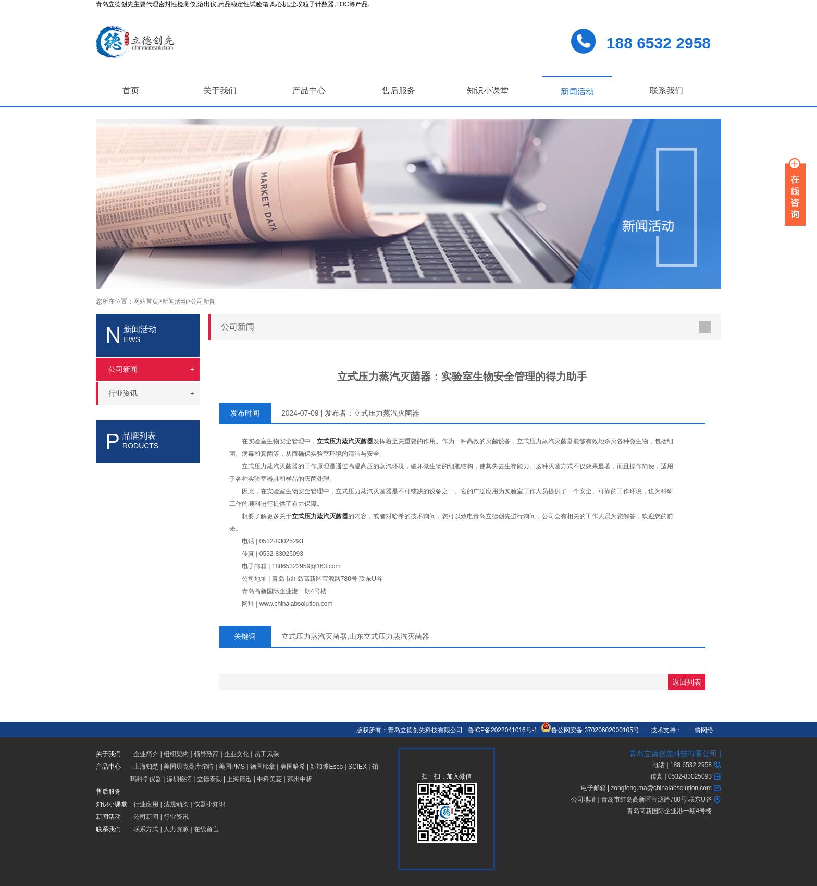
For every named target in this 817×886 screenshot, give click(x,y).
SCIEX (357, 766)
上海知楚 (145, 766)
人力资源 (176, 829)
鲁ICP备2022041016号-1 (502, 730)
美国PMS (232, 766)
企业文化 (236, 754)
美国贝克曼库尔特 (189, 766)
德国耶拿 (262, 766)
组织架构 (176, 754)
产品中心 (309, 90)
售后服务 (398, 90)
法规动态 (176, 804)
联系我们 (666, 90)
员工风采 (266, 754)
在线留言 (206, 829)
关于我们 (220, 90)
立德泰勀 (209, 779)
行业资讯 (176, 816)
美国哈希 (292, 766)
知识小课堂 (488, 90)
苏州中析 (299, 779)
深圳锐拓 (179, 779)
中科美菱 (269, 779)
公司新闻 (203, 301)
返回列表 (686, 682)
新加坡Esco (326, 766)
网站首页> (147, 301)
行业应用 (145, 804)
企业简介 (145, 754)
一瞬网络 (697, 730)
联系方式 (145, 829)
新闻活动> (176, 301)
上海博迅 (239, 779)
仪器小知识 (209, 804)
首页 (130, 90)
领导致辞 (206, 754)
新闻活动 (577, 91)
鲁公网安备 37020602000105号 (590, 730)
